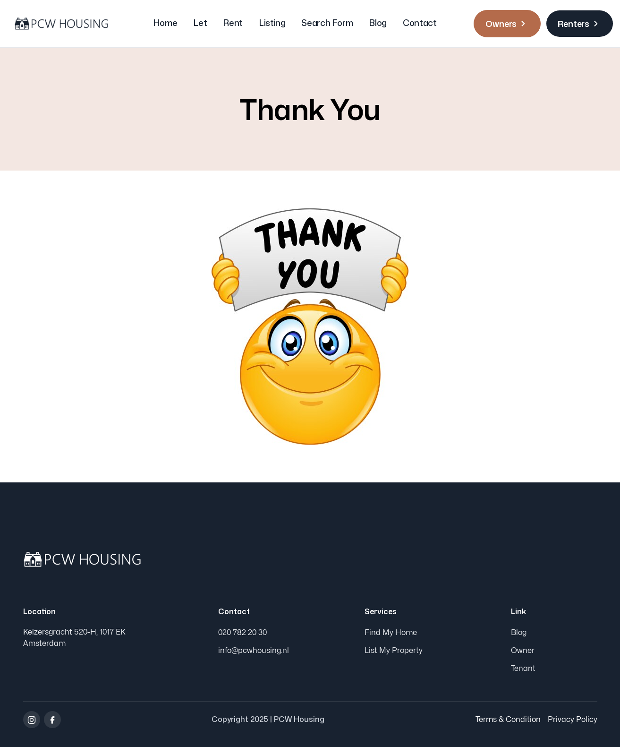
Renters (580, 23)
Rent (233, 23)
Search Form (327, 23)
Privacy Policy (572, 719)
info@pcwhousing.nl (253, 650)
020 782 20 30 (242, 632)
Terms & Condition (508, 719)
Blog (378, 23)
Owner (523, 650)
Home (165, 23)
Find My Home (391, 632)
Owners (507, 23)
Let (200, 23)
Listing (272, 23)
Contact (419, 23)
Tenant (523, 668)
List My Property (394, 650)
